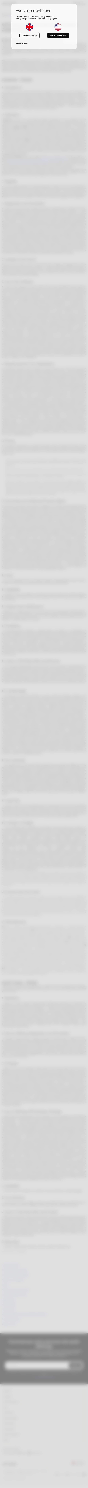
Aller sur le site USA (58, 35)
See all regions (22, 43)
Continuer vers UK (29, 35)
